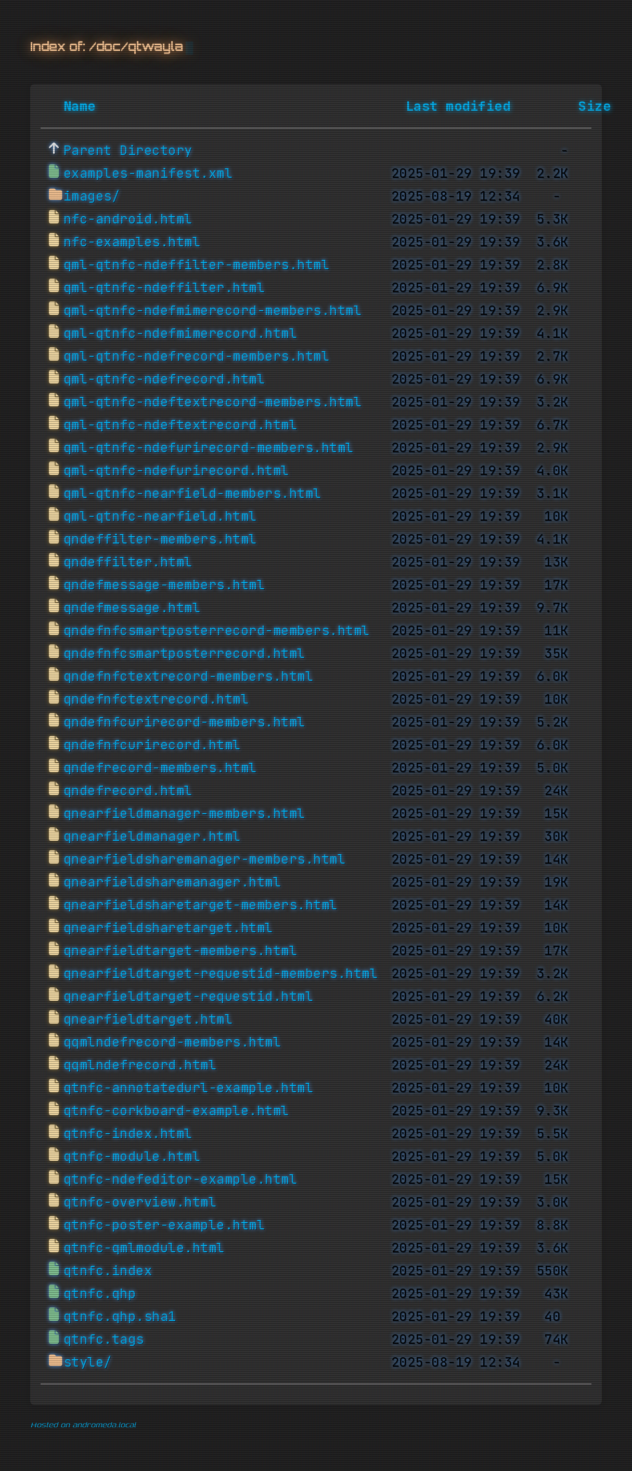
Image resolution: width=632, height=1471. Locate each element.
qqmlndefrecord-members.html (172, 1042)
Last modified (458, 106)
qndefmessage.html (132, 608)
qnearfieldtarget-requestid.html (188, 996)
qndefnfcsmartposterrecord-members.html (216, 631)
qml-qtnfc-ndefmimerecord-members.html (212, 311)
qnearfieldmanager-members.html (184, 814)
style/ (87, 1362)
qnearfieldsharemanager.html (172, 882)
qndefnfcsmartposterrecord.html (184, 653)
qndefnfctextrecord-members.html (188, 676)
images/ (91, 196)
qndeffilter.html (127, 562)
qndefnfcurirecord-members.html (184, 722)
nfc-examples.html (132, 242)
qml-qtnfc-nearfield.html (160, 516)
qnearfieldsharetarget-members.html (200, 905)
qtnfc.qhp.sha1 (119, 1317)
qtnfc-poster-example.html (164, 1225)
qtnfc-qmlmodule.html (144, 1248)
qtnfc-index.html (127, 1134)
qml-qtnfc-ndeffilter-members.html (196, 265)
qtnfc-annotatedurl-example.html (188, 1088)
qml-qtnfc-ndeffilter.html (164, 288)
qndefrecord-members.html (160, 768)
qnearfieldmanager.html (152, 836)
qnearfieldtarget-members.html (180, 951)
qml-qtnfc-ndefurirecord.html (176, 471)
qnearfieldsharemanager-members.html (204, 859)
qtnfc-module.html (132, 1156)
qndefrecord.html (127, 791)
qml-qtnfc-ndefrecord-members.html (196, 356)
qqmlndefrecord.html (140, 1065)
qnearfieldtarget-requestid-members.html (220, 974)
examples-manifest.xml (148, 173)
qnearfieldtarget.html (148, 1019)
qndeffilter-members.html (160, 539)
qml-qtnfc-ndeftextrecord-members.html (212, 402)
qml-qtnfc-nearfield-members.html (192, 493)
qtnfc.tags (103, 1339)
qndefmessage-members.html (164, 585)
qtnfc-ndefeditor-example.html (180, 1179)
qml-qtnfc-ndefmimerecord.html (180, 333)
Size (594, 106)
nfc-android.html (127, 219)
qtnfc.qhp (99, 1294)
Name (79, 106)
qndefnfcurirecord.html (152, 745)
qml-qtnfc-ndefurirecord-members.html (208, 448)
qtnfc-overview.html (140, 1202)
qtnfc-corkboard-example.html (176, 1111)
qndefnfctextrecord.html (156, 699)
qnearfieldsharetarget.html (168, 928)
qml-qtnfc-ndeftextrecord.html (180, 425)
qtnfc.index (107, 1271)
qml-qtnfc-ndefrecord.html (164, 379)
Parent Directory (127, 151)
